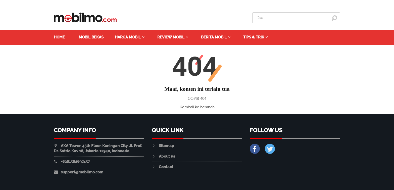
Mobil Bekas (91, 37)
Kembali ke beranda (197, 107)
